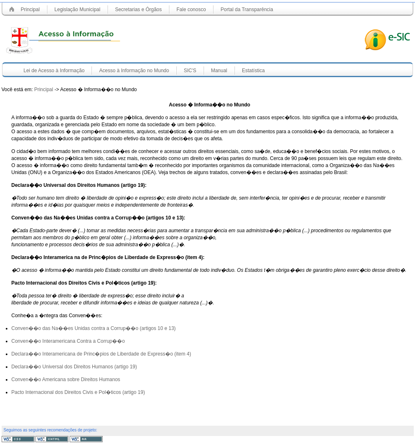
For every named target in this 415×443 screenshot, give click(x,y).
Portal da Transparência (246, 9)
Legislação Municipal (77, 9)
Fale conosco (191, 9)
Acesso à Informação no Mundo (134, 70)
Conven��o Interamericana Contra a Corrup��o (68, 341)
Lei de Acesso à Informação (53, 70)
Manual (219, 70)
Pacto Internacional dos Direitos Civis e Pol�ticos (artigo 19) (78, 392)
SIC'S (190, 70)
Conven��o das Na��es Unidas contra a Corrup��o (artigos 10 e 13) (94, 328)
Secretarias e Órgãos (138, 9)
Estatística (253, 70)
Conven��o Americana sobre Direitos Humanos (66, 379)
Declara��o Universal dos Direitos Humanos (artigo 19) (74, 367)
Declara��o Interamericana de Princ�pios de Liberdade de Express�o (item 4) (101, 354)
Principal (30, 9)
